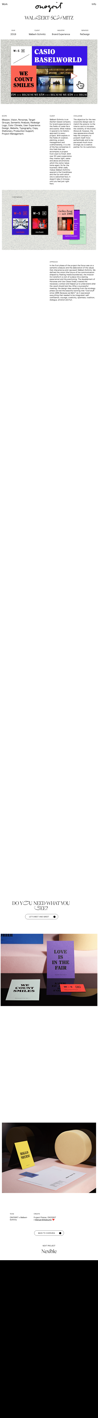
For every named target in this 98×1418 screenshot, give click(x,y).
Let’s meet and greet (42, 916)
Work (5, 4)
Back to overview (49, 1233)
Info (94, 4)
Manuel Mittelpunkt (43, 1219)
